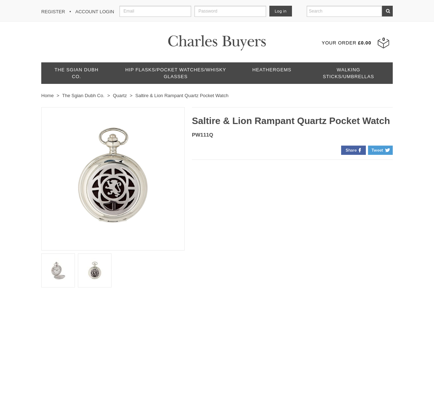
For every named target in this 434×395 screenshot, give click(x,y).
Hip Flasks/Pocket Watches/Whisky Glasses (175, 73)
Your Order (346, 43)
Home (47, 95)
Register (53, 11)
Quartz (120, 95)
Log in (281, 11)
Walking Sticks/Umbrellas (348, 73)
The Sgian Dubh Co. (76, 73)
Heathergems (272, 69)
